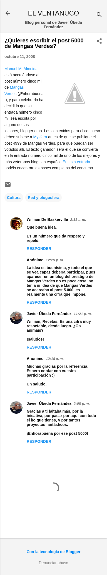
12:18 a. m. (55, 359)
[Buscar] (99, 15)
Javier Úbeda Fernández (49, 313)
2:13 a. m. (78, 220)
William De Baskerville (47, 219)
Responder (39, 248)
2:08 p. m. (82, 404)
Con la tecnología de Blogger (54, 552)
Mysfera (40, 137)
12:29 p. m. (55, 260)
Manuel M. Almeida (21, 69)
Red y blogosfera (43, 197)
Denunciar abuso (53, 563)
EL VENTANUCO (53, 13)
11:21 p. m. (83, 314)
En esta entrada (76, 162)
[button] (99, 41)
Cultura (14, 197)
